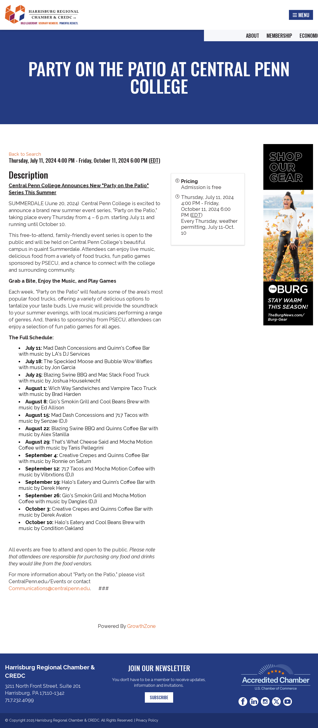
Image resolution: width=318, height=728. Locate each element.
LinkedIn (254, 701)
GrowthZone (141, 626)
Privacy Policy (147, 720)
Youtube (287, 701)
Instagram (265, 701)
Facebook (242, 701)
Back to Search (25, 154)
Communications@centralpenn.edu (49, 588)
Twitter (276, 701)
